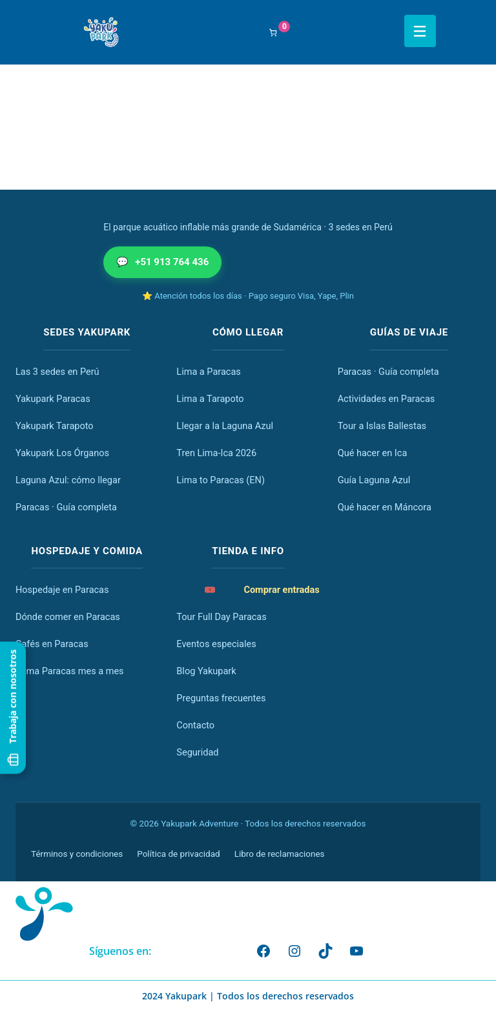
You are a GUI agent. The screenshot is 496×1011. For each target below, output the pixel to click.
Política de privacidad (178, 853)
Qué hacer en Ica (373, 453)
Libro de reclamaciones (279, 853)
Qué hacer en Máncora (384, 507)
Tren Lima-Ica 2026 (216, 453)
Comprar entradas (261, 590)
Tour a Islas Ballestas (382, 426)
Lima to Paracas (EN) (220, 480)
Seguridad (197, 752)
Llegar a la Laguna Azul (224, 426)
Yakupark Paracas (53, 399)
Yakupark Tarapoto (55, 426)
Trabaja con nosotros (12, 708)
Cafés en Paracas (52, 644)
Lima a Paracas (208, 371)
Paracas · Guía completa (66, 507)
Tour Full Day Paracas (221, 617)
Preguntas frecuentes (220, 698)
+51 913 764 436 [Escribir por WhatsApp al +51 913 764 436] (162, 262)
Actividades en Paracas (386, 399)
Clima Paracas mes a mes (70, 671)
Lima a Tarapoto (209, 399)
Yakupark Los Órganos (62, 453)
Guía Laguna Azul (374, 480)
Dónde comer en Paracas (68, 617)
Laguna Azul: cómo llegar (68, 480)
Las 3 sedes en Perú (57, 371)
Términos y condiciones (77, 853)
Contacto (195, 725)
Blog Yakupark (206, 671)
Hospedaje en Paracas (62, 590)
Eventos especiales (216, 644)
